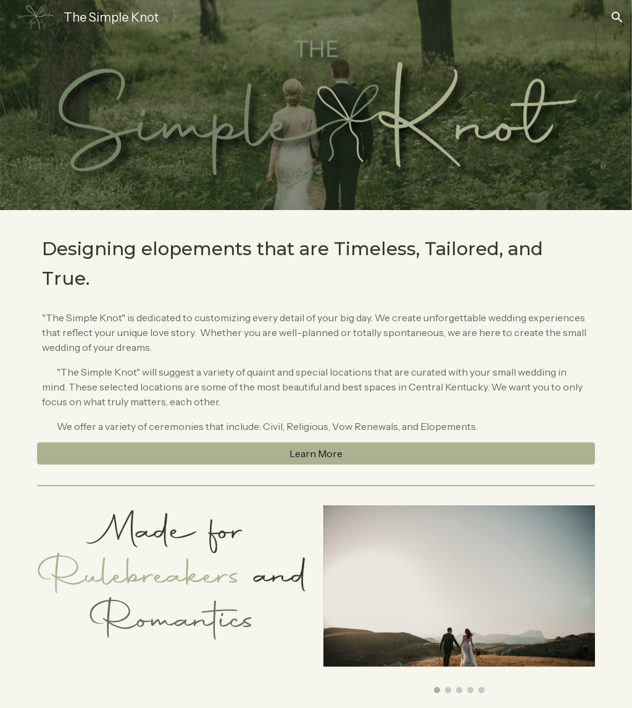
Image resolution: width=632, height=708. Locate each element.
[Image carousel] (459, 599)
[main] (316, 263)
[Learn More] (316, 453)
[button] (617, 17)
